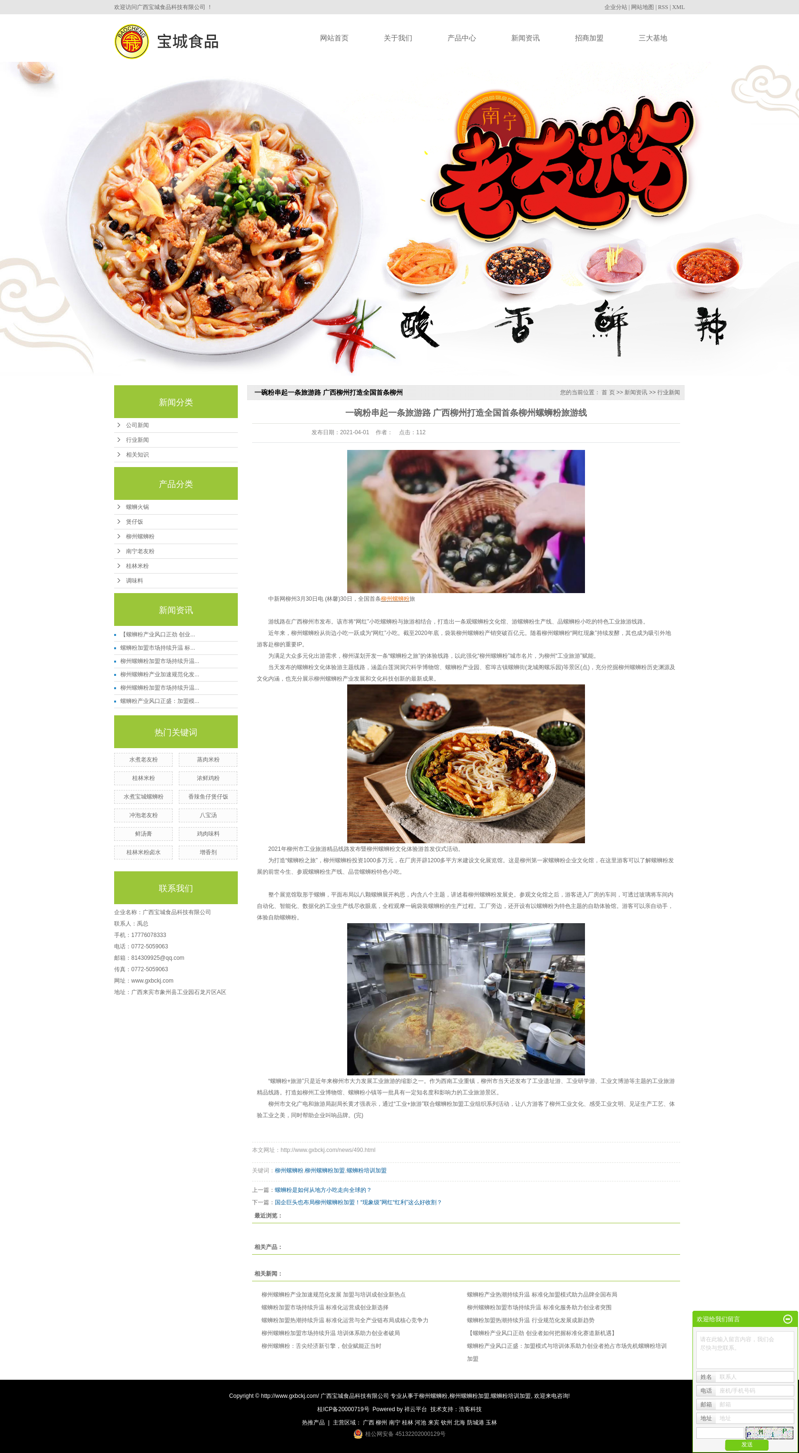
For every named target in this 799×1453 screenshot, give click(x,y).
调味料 (134, 580)
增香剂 (208, 852)
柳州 (381, 1422)
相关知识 (137, 454)
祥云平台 (415, 1409)
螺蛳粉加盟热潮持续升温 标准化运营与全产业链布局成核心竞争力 (345, 1320)
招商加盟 (589, 38)
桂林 (407, 1422)
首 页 (608, 392)
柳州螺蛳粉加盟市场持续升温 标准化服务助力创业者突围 (539, 1307)
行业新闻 (137, 440)
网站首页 (334, 38)
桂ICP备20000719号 (343, 1409)
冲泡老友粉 (143, 815)
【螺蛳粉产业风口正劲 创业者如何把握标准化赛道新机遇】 (542, 1333)
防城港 (475, 1422)
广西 (368, 1422)
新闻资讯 (525, 38)
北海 (459, 1422)
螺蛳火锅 (137, 507)
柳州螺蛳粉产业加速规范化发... (159, 674)
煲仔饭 (134, 521)
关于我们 (398, 38)
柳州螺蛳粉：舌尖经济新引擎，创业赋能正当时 (321, 1346)
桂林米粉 (137, 566)
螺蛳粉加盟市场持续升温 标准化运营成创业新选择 (325, 1307)
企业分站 (615, 7)
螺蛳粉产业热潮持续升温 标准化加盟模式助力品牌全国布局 (542, 1294)
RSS (663, 7)
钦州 (446, 1422)
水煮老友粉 (143, 759)
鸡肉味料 (208, 833)
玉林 (491, 1422)
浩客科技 (470, 1409)
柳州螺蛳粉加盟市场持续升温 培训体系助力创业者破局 (331, 1333)
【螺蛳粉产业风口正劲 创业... (157, 634)
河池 (420, 1422)
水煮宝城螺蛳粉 (144, 796)
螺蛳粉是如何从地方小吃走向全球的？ (323, 1190)
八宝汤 (208, 815)
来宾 (433, 1422)
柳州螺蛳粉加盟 (325, 1170)
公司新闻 (137, 425)
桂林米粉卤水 (144, 852)
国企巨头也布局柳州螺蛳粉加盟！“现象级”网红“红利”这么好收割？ (358, 1202)
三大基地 (653, 38)
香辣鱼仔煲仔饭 (208, 796)
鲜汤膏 (143, 833)
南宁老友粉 (140, 551)
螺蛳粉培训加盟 (367, 1170)
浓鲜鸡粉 (208, 778)
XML (678, 7)
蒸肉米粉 (208, 759)
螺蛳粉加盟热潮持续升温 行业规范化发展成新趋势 (530, 1320)
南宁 (394, 1422)
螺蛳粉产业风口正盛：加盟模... (159, 701)
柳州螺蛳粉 (140, 536)
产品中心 (462, 38)
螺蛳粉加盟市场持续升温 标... (157, 647)
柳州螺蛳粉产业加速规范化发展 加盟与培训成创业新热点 (334, 1294)
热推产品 (313, 1422)
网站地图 (642, 7)
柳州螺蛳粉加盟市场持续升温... (159, 661)
